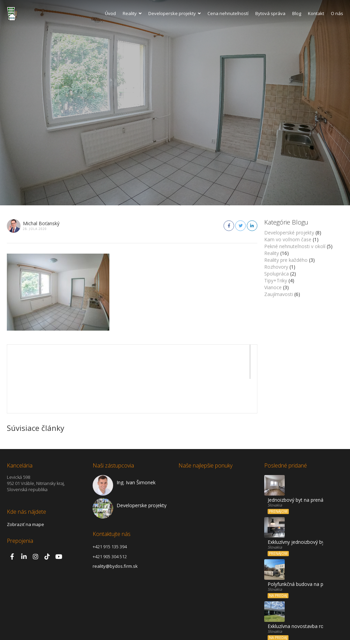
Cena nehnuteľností (227, 13)
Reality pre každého (286, 260)
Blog (296, 13)
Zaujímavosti (278, 294)
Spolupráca (276, 273)
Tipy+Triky (275, 280)
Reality (132, 13)
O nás (337, 13)
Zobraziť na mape (25, 490)
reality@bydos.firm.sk (115, 532)
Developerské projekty (289, 232)
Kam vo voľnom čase (287, 239)
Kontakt (316, 13)
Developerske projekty (174, 13)
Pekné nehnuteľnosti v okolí (294, 246)
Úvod (110, 13)
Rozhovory (276, 267)
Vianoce (273, 287)
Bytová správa (270, 13)
